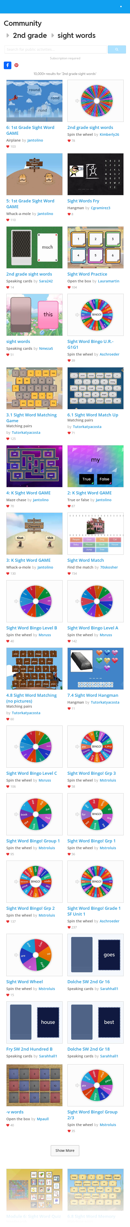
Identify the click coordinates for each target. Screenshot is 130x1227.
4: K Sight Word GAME (28, 493)
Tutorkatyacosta (26, 432)
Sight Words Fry (83, 201)
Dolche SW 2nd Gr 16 (88, 981)
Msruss (45, 634)
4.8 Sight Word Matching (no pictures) (32, 698)
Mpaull (43, 1118)
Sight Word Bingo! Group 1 (33, 841)
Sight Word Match (85, 560)
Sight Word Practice (87, 274)
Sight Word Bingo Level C (31, 773)
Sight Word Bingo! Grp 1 (91, 841)
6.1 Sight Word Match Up (92, 415)
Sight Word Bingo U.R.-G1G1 (90, 344)
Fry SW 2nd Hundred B (29, 1049)
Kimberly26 (109, 134)
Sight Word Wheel (24, 981)
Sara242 (46, 281)
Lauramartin (108, 281)
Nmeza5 (46, 348)
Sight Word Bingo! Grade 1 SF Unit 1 (94, 911)
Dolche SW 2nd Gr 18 (88, 1049)
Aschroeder (109, 354)
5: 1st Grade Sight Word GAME (31, 203)
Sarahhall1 (109, 988)
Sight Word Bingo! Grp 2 (30, 908)
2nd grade (30, 35)
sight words (77, 35)
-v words (14, 1112)
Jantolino (35, 140)
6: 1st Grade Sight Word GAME (31, 130)
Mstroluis (108, 780)
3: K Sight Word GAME (28, 560)
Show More (65, 1150)
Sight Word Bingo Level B (31, 628)
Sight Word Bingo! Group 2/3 (93, 1115)
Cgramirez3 (100, 207)
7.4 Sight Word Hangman (92, 695)
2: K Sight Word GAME (89, 493)
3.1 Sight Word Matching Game (32, 417)
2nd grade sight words (90, 127)
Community (23, 23)
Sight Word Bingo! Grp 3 (91, 773)
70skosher (109, 567)
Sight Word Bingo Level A (92, 628)
